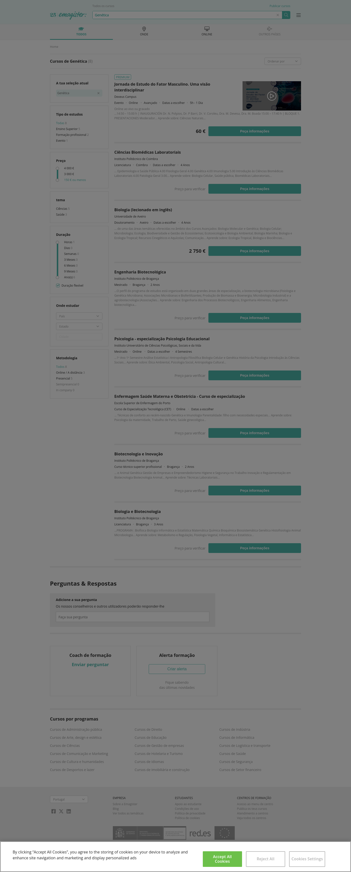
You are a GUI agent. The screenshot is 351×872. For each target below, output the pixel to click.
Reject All (265, 859)
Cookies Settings (307, 859)
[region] (175, 856)
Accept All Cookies (222, 859)
